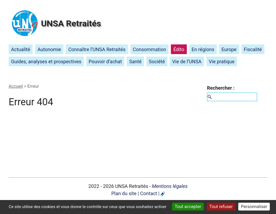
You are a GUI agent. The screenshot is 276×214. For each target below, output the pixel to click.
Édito (178, 49)
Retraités (71, 23)
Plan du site (124, 193)
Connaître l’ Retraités (97, 49)
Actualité (20, 49)
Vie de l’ (187, 61)
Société (157, 61)
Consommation (149, 49)
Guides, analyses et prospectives (46, 61)
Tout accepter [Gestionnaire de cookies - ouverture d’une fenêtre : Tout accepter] (188, 206)
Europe (229, 49)
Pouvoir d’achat (105, 61)
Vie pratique (221, 61)
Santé (135, 61)
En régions (203, 49)
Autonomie (49, 49)
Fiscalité (253, 49)
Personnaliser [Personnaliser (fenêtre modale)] (254, 206)
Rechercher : (220, 88)
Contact (148, 193)
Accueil (16, 86)
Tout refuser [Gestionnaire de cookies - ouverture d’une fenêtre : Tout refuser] (221, 206)
